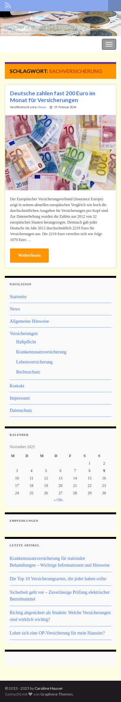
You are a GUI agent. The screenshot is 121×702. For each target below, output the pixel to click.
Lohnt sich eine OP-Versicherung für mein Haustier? (57, 633)
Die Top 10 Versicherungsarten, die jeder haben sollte (58, 578)
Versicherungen (24, 333)
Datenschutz (21, 410)
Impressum (20, 398)
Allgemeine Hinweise (29, 321)
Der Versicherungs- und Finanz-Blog (36, 43)
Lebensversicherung (34, 362)
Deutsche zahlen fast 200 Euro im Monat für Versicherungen (52, 96)
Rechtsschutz (28, 372)
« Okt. (59, 500)
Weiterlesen (29, 255)
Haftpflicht (26, 342)
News (42, 107)
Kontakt (17, 385)
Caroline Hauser (49, 688)
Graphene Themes (56, 694)
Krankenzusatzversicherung (41, 352)
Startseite (18, 296)
